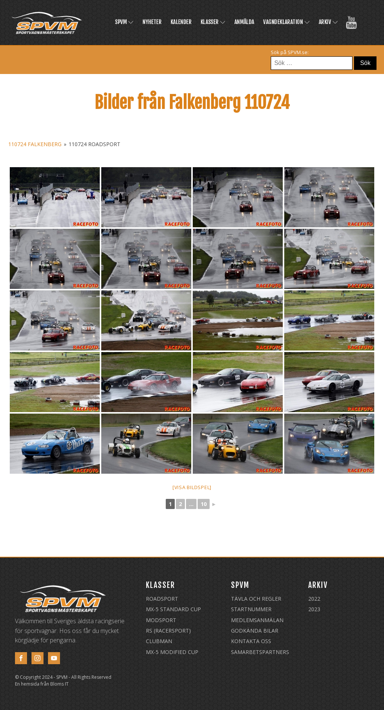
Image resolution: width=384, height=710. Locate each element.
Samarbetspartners (260, 652)
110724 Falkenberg (35, 144)
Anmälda (244, 22)
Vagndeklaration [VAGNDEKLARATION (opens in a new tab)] (286, 22)
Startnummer (251, 609)
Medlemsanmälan (257, 620)
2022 (314, 598)
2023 (314, 609)
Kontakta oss (251, 641)
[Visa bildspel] (192, 487)
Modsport (161, 620)
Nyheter (152, 22)
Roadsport (162, 598)
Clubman (159, 641)
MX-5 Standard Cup (173, 609)
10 (204, 504)
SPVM (124, 22)
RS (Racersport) (168, 630)
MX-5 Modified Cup (172, 652)
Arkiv (328, 22)
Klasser (213, 22)
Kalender (181, 22)
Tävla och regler (256, 598)
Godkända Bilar (254, 630)
